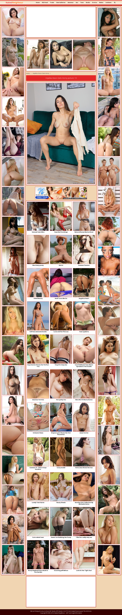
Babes (101, 2)
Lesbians (108, 2)
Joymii (81, 611)
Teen (82, 2)
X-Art (64, 611)
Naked (14, 2)
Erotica (94, 2)
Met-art (32, 611)
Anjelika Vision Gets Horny (41, 73)
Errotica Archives (44, 611)
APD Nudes (59, 611)
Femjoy (37, 611)
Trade (52, 2)
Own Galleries (60, 2)
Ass (77, 2)
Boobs (88, 2)
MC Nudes (53, 611)
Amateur (71, 2)
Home (38, 2)
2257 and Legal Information (74, 613)
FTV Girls (68, 611)
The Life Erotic (87, 611)
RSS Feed (45, 2)
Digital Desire (75, 611)
